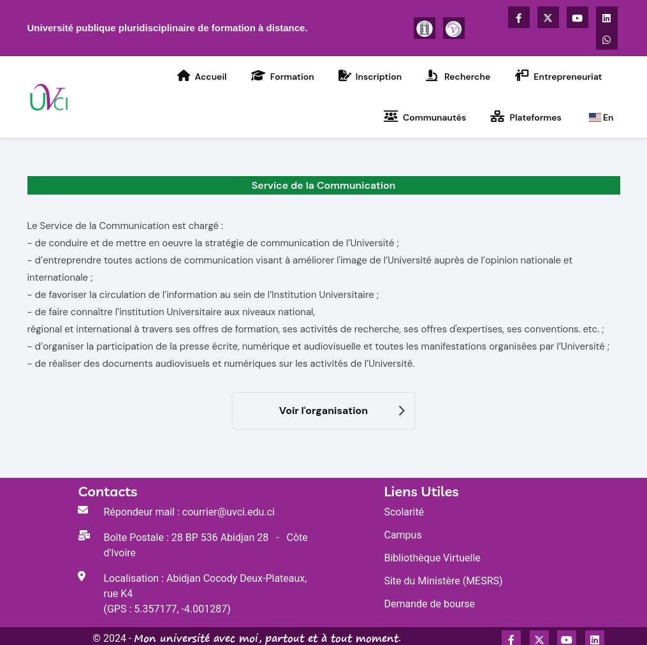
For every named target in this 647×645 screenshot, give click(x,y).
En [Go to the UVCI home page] (601, 117)
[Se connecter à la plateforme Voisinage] (454, 28)
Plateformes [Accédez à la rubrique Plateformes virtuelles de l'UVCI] (526, 116)
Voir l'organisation (323, 410)
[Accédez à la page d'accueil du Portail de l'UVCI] (50, 96)
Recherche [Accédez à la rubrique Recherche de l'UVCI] (458, 76)
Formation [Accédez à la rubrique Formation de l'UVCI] (282, 76)
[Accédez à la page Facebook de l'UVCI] (519, 17)
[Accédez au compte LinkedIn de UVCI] (607, 17)
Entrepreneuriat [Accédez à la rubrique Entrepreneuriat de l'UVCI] (558, 76)
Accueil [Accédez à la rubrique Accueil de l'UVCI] (201, 76)
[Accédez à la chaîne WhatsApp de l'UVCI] (607, 39)
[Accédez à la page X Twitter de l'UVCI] (548, 17)
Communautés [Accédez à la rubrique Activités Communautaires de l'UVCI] (425, 116)
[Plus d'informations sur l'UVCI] (424, 28)
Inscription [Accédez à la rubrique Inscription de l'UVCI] (370, 76)
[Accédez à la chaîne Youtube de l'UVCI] (577, 17)
